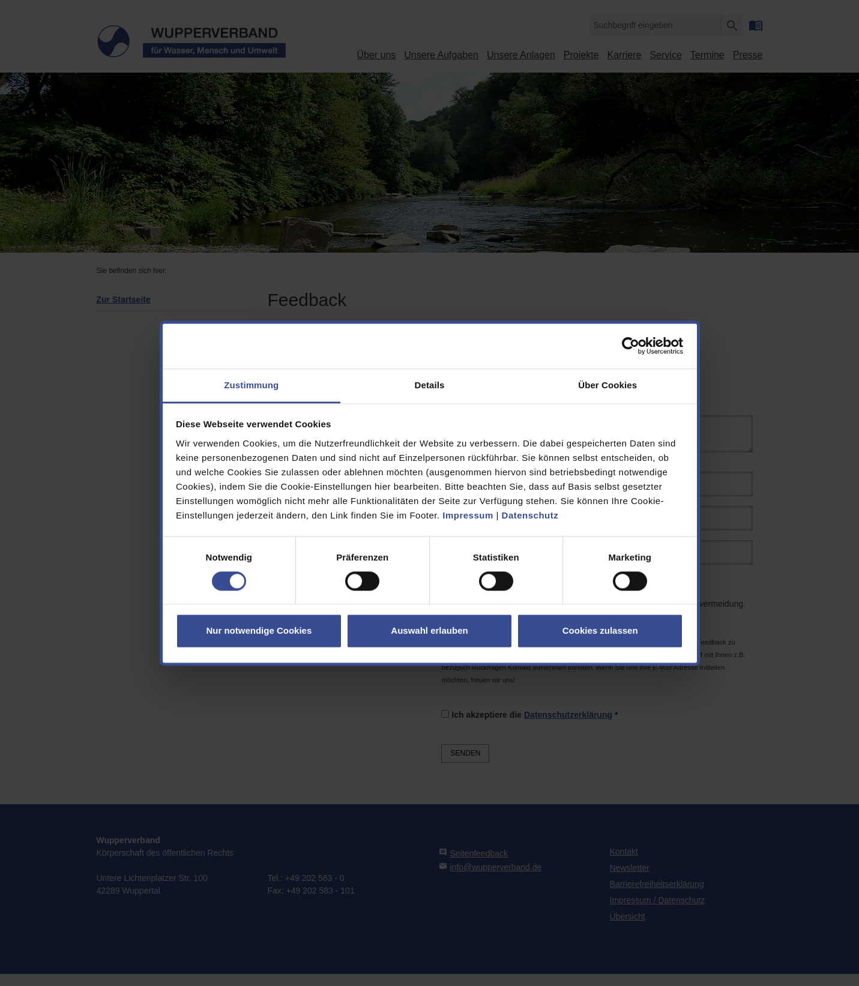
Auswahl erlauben (429, 631)
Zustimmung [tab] (251, 385)
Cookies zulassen (600, 631)
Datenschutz (530, 515)
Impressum (467, 515)
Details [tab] (430, 385)
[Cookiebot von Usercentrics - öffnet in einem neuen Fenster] (630, 346)
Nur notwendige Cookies (259, 631)
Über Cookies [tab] (607, 385)
